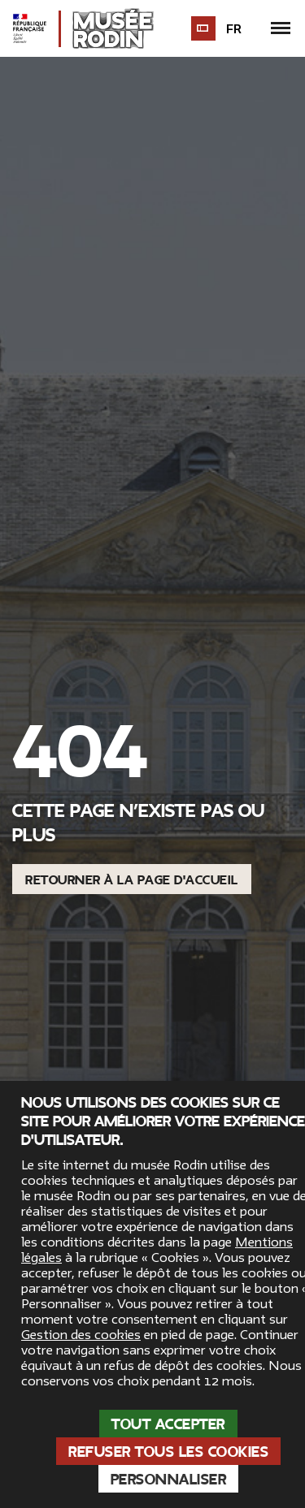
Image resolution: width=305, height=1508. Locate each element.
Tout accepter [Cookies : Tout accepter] (168, 1424)
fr (235, 29)
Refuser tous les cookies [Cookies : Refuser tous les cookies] (168, 1452)
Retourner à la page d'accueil (131, 880)
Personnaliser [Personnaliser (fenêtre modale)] (169, 1479)
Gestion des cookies (81, 1335)
